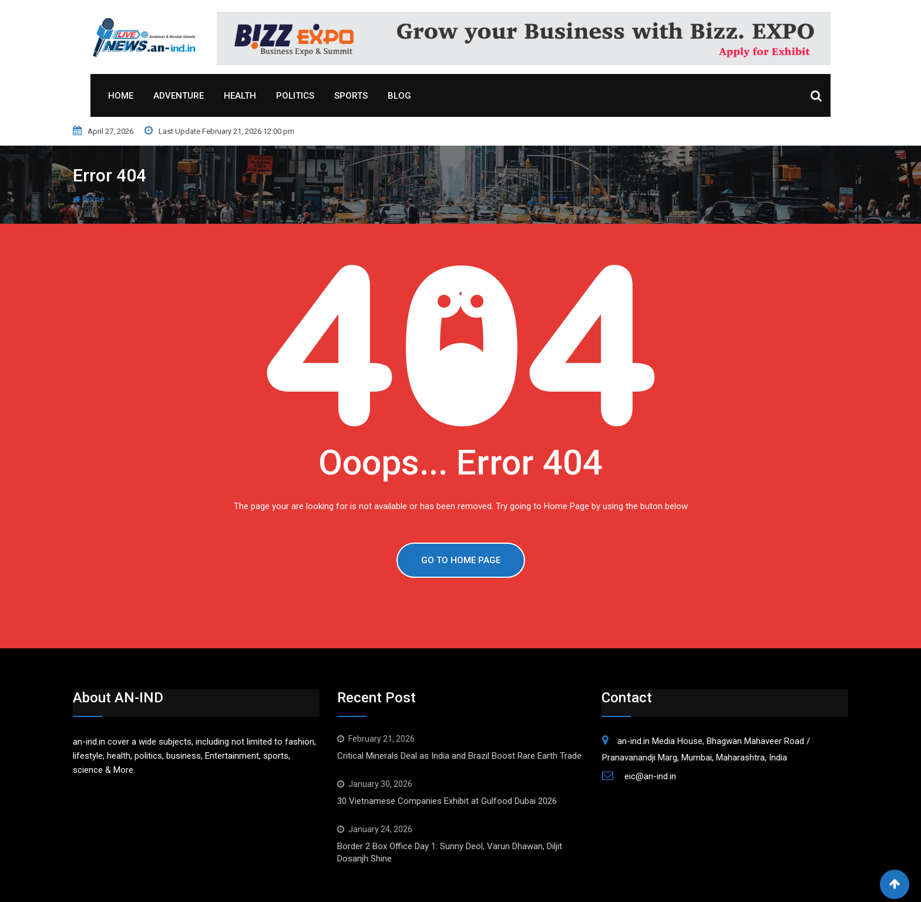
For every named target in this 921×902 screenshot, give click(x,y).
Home (120, 95)
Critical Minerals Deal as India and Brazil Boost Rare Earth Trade (459, 755)
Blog (399, 95)
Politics (295, 95)
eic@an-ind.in (650, 776)
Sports (351, 95)
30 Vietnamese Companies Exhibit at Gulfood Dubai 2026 (447, 801)
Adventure (178, 95)
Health (240, 95)
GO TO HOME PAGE (460, 560)
